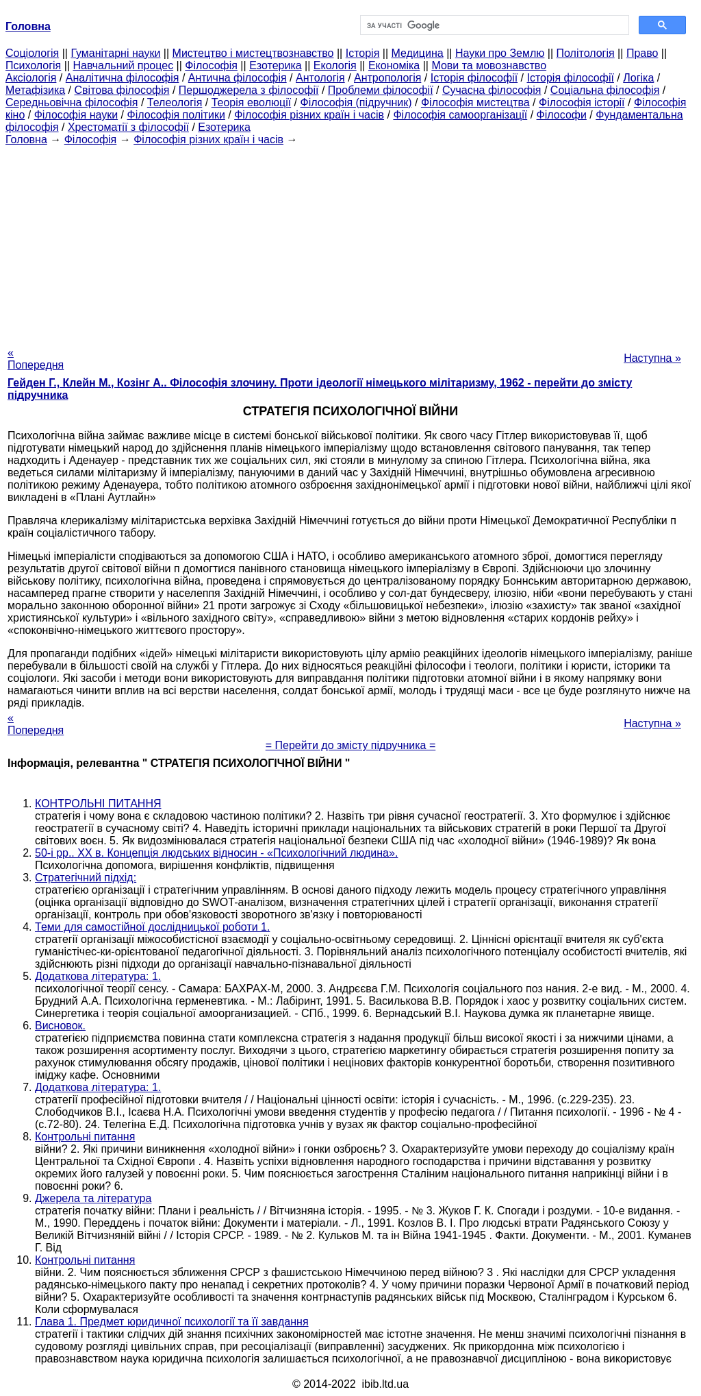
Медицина (418, 53)
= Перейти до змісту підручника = (351, 745)
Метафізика (35, 90)
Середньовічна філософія (71, 102)
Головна (26, 139)
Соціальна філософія (605, 90)
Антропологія (387, 78)
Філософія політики (176, 115)
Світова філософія (122, 90)
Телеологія (175, 102)
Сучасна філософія (491, 90)
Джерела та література (93, 1198)
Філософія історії (582, 102)
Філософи (562, 115)
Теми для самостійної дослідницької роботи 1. (152, 927)
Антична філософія (237, 78)
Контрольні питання (85, 1136)
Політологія (586, 53)
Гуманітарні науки (115, 53)
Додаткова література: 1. (98, 976)
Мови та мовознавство (488, 65)
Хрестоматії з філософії (128, 127)
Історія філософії (474, 78)
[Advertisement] (350, 242)
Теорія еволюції (252, 102)
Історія (363, 53)
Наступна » (652, 358)
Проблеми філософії (380, 90)
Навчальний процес (123, 65)
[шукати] (493, 25)
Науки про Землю (499, 53)
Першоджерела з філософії (249, 90)
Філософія (211, 65)
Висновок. (60, 1025)
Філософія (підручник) (356, 102)
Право (642, 53)
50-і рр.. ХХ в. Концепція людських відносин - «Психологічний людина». (216, 853)
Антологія (320, 78)
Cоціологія (32, 53)
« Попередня (36, 359)
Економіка (394, 65)
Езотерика (275, 65)
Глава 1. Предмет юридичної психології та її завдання (172, 1321)
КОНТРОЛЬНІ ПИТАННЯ (98, 803)
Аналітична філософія (122, 78)
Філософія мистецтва (475, 102)
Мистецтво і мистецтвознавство (253, 53)
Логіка (638, 78)
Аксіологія (30, 78)
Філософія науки (76, 115)
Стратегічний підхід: (85, 877)
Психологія (33, 65)
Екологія (335, 65)
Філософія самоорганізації (460, 115)
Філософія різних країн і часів (309, 115)
